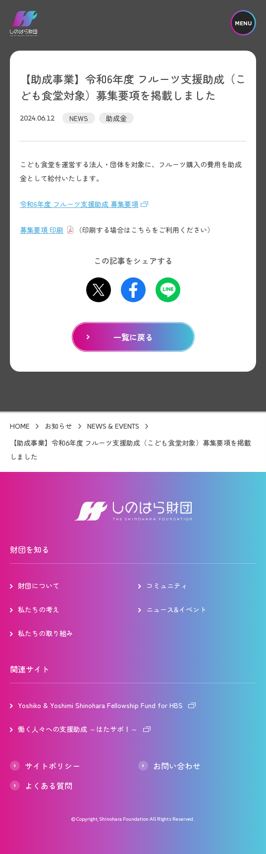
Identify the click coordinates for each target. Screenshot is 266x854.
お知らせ (58, 426)
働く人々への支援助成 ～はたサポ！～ (78, 729)
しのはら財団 (23, 23)
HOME (20, 426)
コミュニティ (167, 586)
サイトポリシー (52, 766)
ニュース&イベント (176, 609)
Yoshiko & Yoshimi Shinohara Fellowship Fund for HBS (100, 705)
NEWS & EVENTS (113, 426)
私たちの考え (38, 609)
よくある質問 (48, 785)
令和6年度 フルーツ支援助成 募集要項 (79, 204)
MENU (243, 23)
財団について (38, 586)
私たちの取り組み (45, 633)
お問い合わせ (177, 766)
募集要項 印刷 (41, 230)
